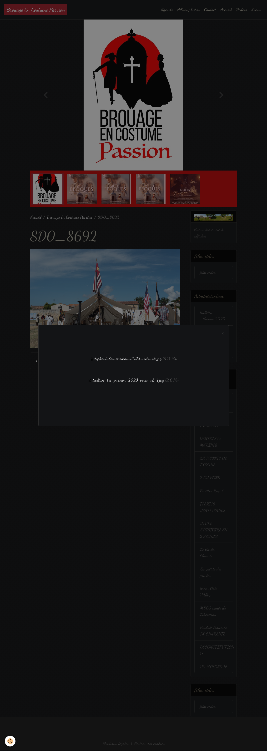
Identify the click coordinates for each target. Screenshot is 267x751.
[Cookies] (10, 741)
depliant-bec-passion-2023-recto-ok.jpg (127, 358)
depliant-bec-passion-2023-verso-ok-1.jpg (128, 380)
